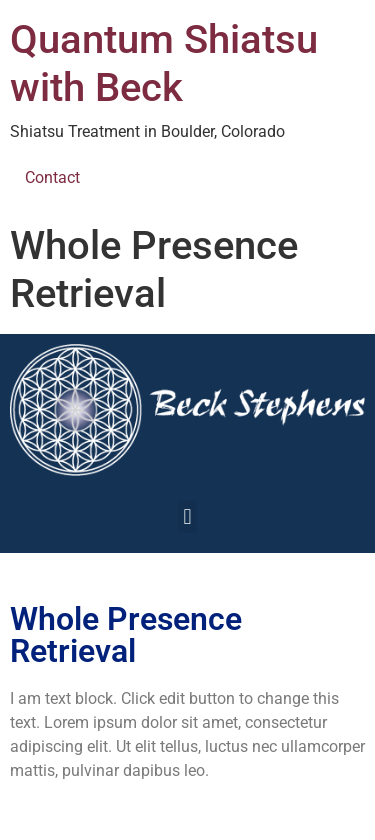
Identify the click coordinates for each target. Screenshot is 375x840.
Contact (52, 177)
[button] (187, 516)
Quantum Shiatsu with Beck (164, 63)
